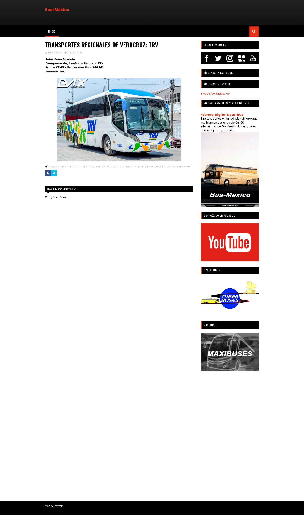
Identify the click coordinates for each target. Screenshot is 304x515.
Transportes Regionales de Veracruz (168, 166)
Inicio (52, 31)
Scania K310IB (136, 166)
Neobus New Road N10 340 (110, 166)
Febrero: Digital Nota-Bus (222, 114)
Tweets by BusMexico (215, 93)
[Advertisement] (230, 434)
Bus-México (57, 9)
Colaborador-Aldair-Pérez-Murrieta (70, 166)
